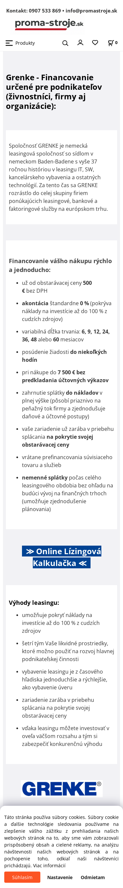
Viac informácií (49, 865)
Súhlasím (22, 877)
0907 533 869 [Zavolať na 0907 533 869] (45, 10)
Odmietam (93, 877)
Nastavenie (59, 877)
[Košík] (112, 42)
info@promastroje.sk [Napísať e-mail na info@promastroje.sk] (91, 10)
